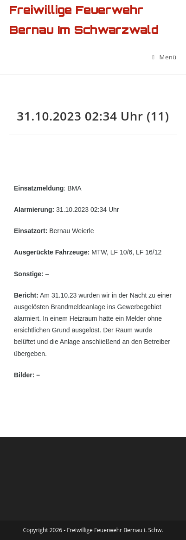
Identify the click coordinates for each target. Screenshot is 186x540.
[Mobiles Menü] (164, 57)
